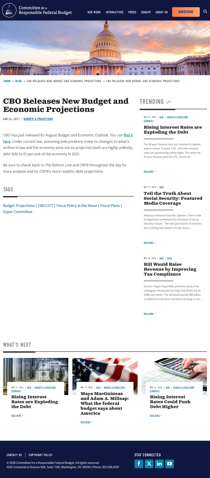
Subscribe (186, 12)
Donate (146, 12)
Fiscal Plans (110, 205)
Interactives (114, 12)
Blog (18, 81)
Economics (149, 121)
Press (132, 12)
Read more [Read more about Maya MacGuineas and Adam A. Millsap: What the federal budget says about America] (85, 422)
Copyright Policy (41, 455)
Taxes (169, 258)
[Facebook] (139, 464)
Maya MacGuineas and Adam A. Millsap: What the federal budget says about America (105, 403)
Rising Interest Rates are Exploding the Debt (173, 130)
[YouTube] (169, 464)
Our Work (94, 12)
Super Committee (17, 211)
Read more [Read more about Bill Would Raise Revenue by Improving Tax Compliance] (149, 313)
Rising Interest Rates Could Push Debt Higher (170, 402)
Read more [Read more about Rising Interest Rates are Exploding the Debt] (149, 171)
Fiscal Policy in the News (76, 205)
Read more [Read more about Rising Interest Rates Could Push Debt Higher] (155, 415)
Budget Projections (19, 205)
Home (7, 81)
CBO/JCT (45, 205)
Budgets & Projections (38, 119)
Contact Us (14, 455)
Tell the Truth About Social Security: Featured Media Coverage (173, 198)
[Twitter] (149, 464)
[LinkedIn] (159, 464)
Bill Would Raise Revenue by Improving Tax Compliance (170, 269)
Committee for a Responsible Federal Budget (37, 10)
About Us (162, 12)
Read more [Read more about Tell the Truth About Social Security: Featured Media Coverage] (149, 242)
